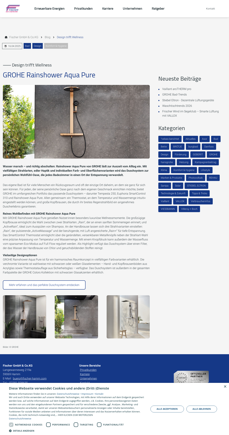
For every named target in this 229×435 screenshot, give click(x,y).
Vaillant (165, 201)
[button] (77, 430)
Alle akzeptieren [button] (167, 408)
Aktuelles (191, 138)
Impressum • (88, 393)
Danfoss (209, 146)
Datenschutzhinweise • (69, 393)
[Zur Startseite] (17, 8)
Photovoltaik (196, 177)
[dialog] (114, 409)
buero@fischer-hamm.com (30, 378)
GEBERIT (198, 154)
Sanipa (165, 185)
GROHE (213, 154)
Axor (204, 138)
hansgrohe (167, 162)
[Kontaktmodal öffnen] (208, 8)
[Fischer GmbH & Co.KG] (23, 37)
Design (37, 45)
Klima (164, 170)
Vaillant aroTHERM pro (176, 89)
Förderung (180, 154)
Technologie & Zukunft (173, 193)
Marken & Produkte (171, 177)
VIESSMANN (168, 208)
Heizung (183, 162)
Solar (178, 185)
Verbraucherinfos (200, 201)
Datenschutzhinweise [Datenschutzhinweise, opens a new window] (20, 418)
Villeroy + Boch (189, 208)
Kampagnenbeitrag (205, 162)
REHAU (213, 177)
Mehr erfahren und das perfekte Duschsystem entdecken (44, 285)
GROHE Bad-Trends (174, 94)
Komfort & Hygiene (56, 45)
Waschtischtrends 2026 (177, 105)
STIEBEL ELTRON (196, 185)
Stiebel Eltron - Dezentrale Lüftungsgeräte (188, 100)
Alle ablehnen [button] (202, 408)
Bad (27, 45)
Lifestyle (205, 170)
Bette (164, 146)
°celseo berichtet (170, 138)
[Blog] (47, 37)
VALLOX (180, 201)
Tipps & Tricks (199, 193)
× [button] (225, 386)
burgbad (193, 146)
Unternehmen (88, 378)
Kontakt (99, 393)
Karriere (85, 374)
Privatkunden (88, 370)
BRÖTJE (177, 146)
